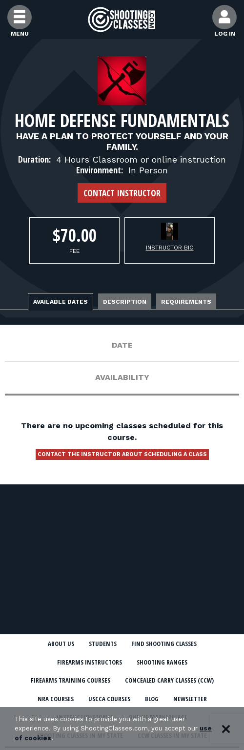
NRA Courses (56, 698)
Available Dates (60, 301)
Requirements (186, 301)
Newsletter (190, 698)
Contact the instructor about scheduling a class (122, 454)
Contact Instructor (122, 193)
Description (124, 301)
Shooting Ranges (162, 662)
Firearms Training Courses (70, 680)
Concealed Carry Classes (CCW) (169, 680)
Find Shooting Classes (164, 643)
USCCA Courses (109, 698)
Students (103, 643)
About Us (61, 643)
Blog (152, 698)
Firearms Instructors (89, 662)
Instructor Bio (170, 247)
